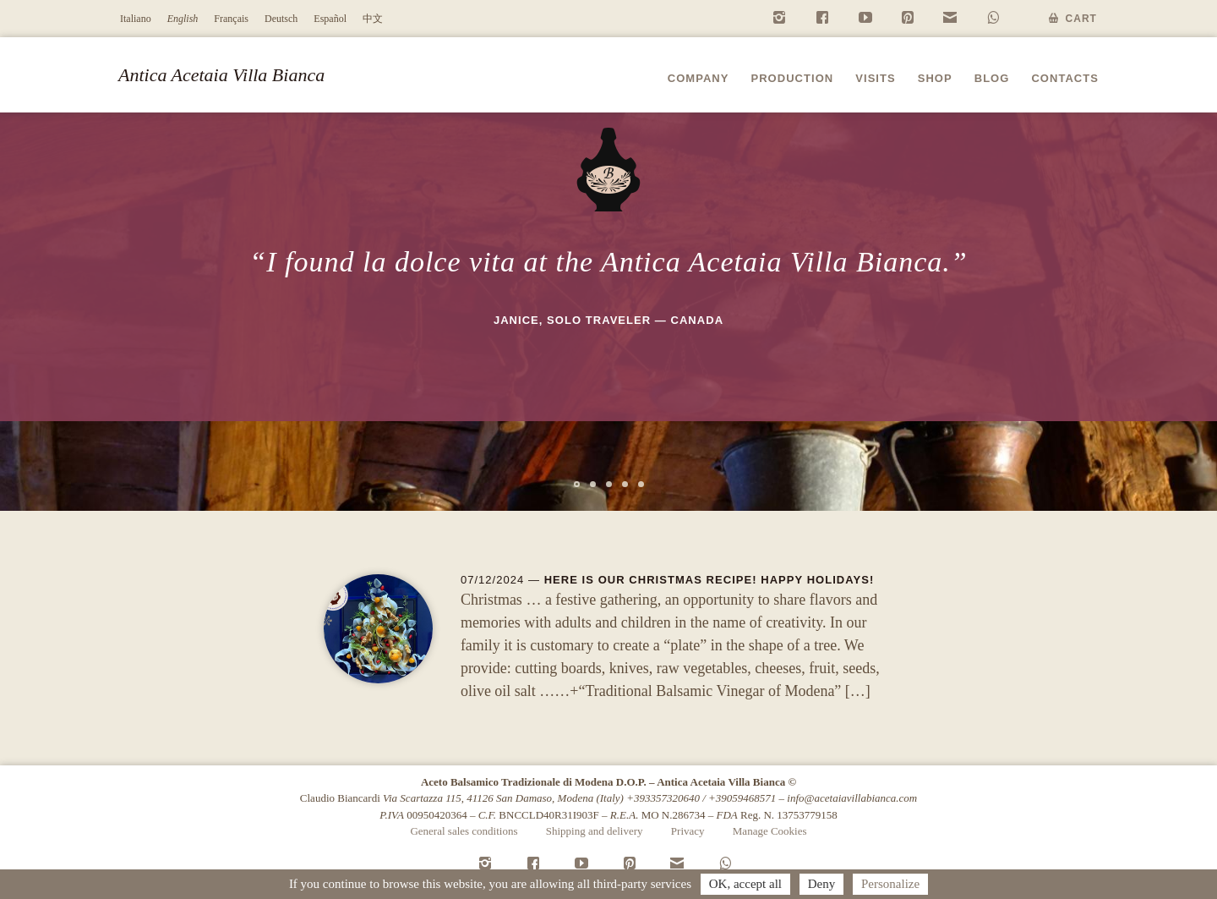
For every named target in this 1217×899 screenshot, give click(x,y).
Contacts (1065, 78)
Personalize (890, 884)
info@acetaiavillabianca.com (852, 798)
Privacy (688, 831)
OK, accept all (745, 884)
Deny (822, 884)
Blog (992, 78)
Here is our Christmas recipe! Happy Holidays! (709, 579)
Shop (935, 78)
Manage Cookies (770, 831)
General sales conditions (463, 831)
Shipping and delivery (594, 831)
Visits (875, 78)
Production (791, 78)
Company (698, 78)
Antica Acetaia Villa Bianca (221, 74)
